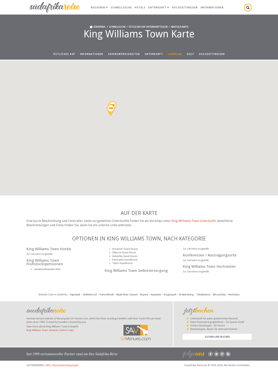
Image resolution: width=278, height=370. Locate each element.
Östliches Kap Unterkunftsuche (148, 27)
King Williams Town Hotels (48, 249)
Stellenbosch (90, 294)
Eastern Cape (66, 330)
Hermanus (234, 294)
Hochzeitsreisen (185, 7)
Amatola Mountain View (47, 269)
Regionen (99, 7)
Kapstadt (75, 294)
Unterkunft (158, 7)
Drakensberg (186, 294)
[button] (111, 110)
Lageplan (175, 54)
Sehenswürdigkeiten (124, 54)
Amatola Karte (179, 27)
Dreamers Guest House (125, 248)
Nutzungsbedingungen (65, 365)
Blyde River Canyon (127, 294)
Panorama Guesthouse (125, 259)
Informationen (212, 7)
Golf (190, 54)
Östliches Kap (64, 54)
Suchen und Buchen (217, 336)
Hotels (140, 7)
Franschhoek (107, 294)
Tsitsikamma (203, 294)
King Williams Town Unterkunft (194, 221)
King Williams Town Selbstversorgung (136, 270)
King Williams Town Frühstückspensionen (44, 262)
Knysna (144, 294)
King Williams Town (37, 330)
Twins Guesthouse (122, 263)
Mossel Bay (219, 294)
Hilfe (48, 365)
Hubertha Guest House (124, 256)
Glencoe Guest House (124, 252)
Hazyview (156, 294)
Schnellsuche (121, 7)
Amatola (53, 330)
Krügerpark (170, 294)
